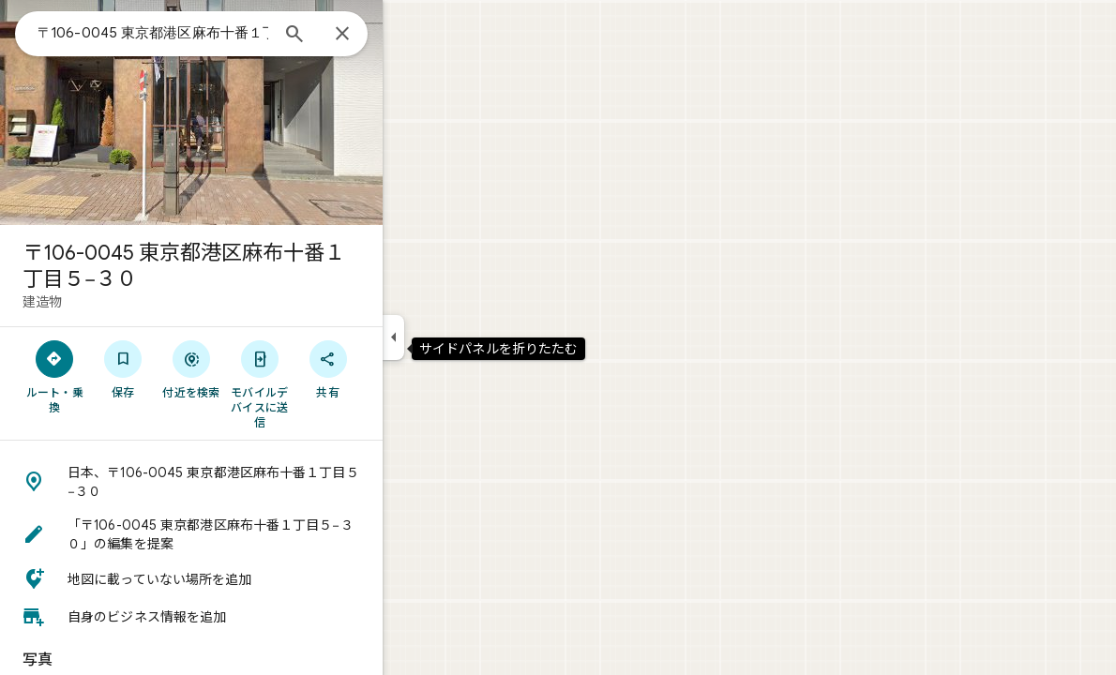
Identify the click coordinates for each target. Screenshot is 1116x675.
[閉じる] (410, 34)
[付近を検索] (259, 368)
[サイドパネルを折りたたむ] (461, 337)
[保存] (191, 368)
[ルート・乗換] (122, 376)
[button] (259, 482)
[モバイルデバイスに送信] (327, 383)
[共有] (395, 368)
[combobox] (220, 33)
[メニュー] (34, 32)
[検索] (362, 35)
